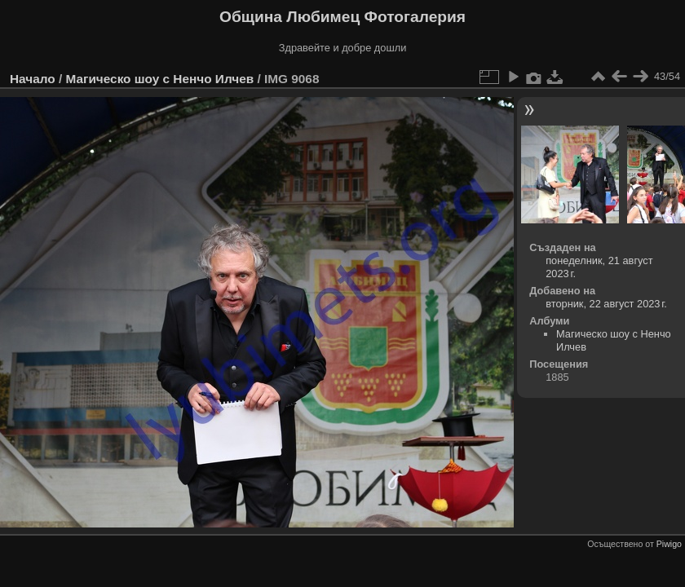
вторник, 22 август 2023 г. (606, 304)
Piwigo (669, 544)
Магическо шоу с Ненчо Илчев (159, 79)
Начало (32, 79)
